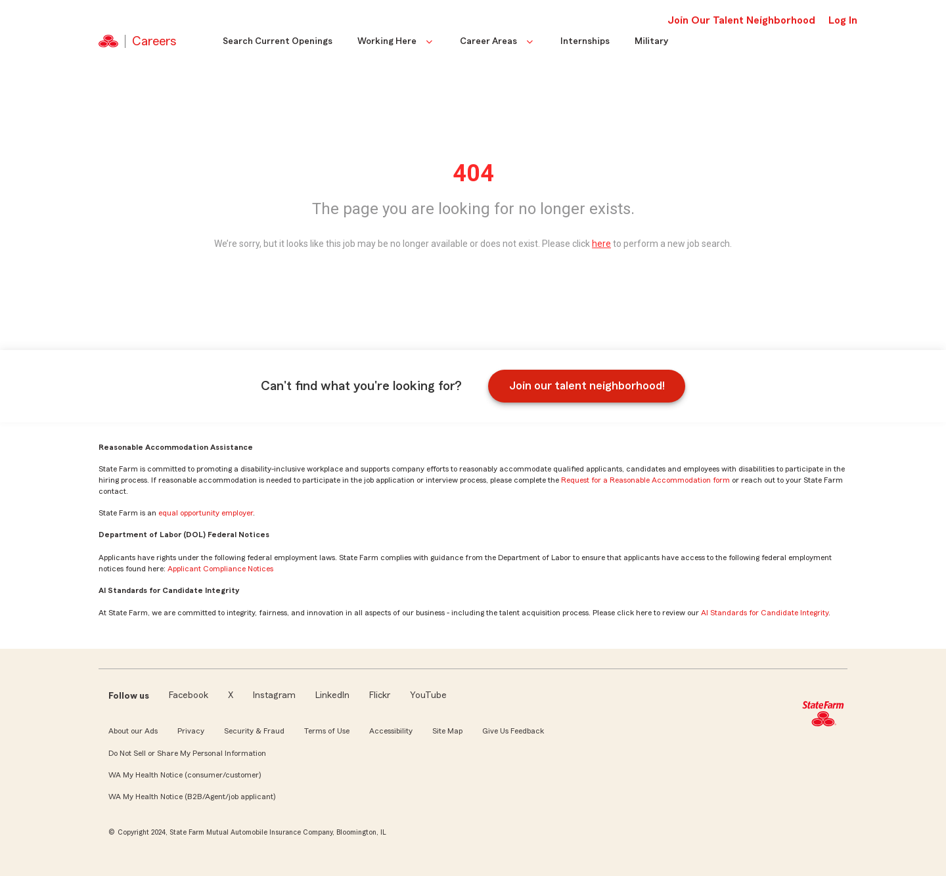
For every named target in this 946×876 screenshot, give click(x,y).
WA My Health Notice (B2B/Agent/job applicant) (191, 796)
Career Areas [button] (497, 41)
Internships (585, 41)
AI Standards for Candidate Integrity (764, 613)
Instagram (274, 695)
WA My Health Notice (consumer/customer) (184, 775)
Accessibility (391, 731)
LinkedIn (332, 695)
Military (651, 41)
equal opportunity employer (205, 513)
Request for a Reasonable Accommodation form (645, 480)
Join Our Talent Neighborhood (741, 20)
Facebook (188, 695)
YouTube (428, 695)
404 (473, 173)
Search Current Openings (277, 41)
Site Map (447, 731)
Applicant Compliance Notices (220, 569)
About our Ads (133, 731)
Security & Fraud (254, 731)
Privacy (190, 731)
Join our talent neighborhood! (587, 385)
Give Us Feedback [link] (513, 731)
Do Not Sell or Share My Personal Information (187, 753)
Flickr (379, 695)
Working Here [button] (396, 41)
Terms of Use (326, 731)
